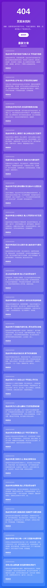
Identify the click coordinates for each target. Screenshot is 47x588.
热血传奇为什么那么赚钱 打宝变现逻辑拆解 (22, 406)
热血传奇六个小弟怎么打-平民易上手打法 (22, 380)
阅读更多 (8, 68)
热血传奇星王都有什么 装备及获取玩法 (21, 459)
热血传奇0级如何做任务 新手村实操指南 (21, 353)
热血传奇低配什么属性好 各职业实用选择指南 (23, 300)
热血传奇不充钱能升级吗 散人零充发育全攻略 (23, 327)
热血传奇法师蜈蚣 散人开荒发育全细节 (21, 486)
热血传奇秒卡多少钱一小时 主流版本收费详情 (23, 538)
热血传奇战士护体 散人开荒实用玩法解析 (22, 80)
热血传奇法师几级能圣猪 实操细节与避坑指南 (23, 512)
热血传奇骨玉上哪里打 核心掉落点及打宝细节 (23, 133)
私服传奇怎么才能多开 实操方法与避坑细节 (22, 160)
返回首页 (23, 35)
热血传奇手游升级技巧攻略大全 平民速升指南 (23, 54)
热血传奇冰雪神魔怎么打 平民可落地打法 (22, 433)
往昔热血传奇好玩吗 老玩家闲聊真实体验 (22, 107)
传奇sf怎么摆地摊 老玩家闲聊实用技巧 (21, 565)
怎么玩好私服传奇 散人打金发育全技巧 (21, 274)
